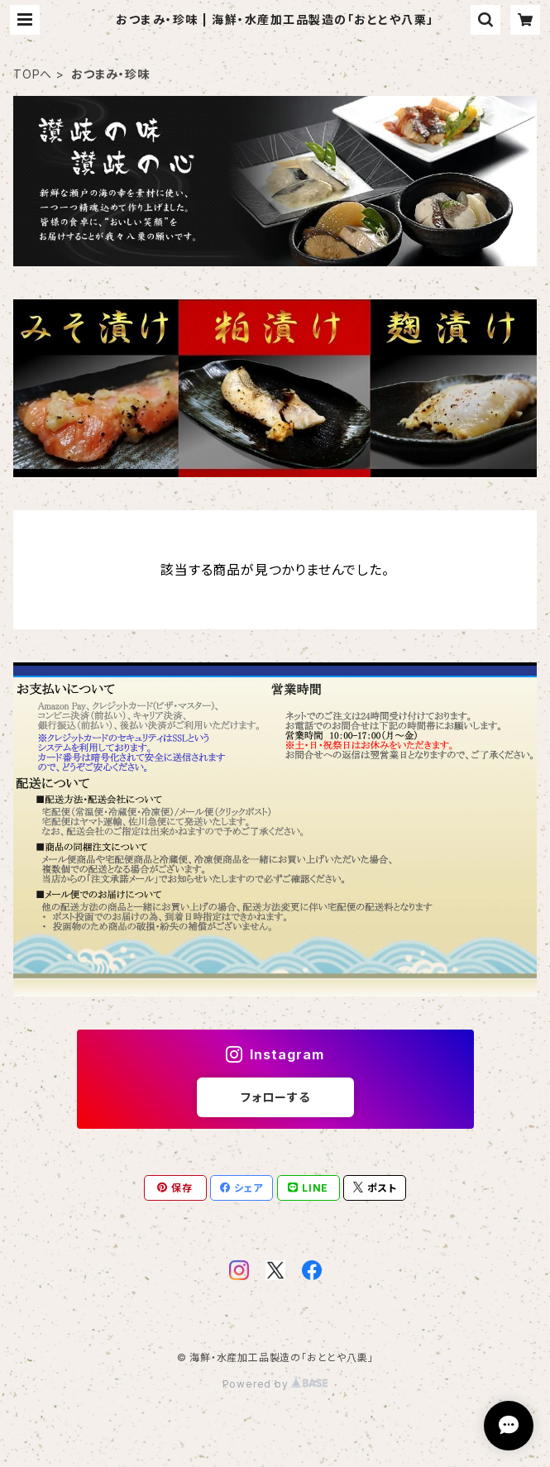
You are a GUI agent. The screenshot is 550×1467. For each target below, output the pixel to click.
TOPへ (32, 74)
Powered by (275, 1384)
